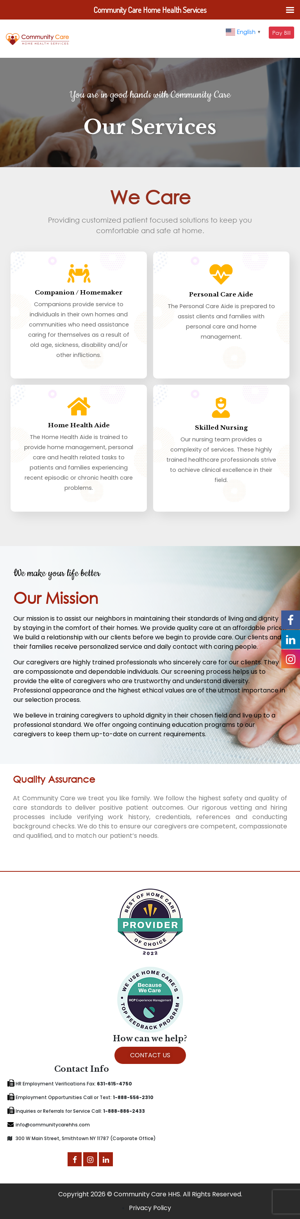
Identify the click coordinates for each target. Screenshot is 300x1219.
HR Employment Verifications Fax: (69, 1083)
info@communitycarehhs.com (48, 1124)
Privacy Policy (150, 1207)
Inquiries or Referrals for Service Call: (76, 1111)
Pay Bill (281, 32)
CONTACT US (150, 1055)
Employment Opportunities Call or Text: (80, 1097)
